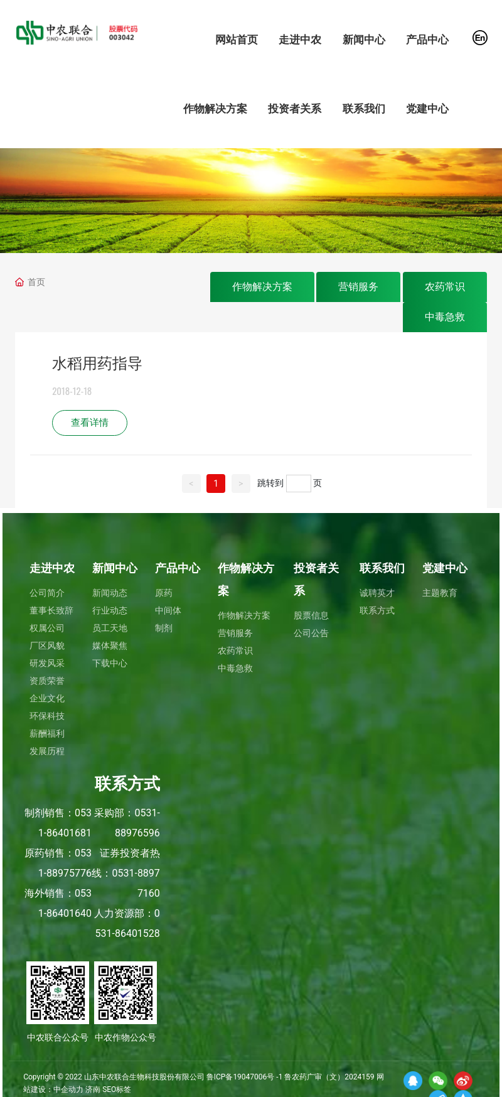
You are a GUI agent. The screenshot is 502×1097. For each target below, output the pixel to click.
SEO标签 (116, 1089)
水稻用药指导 (97, 363)
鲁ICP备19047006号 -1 (244, 1077)
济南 (92, 1089)
